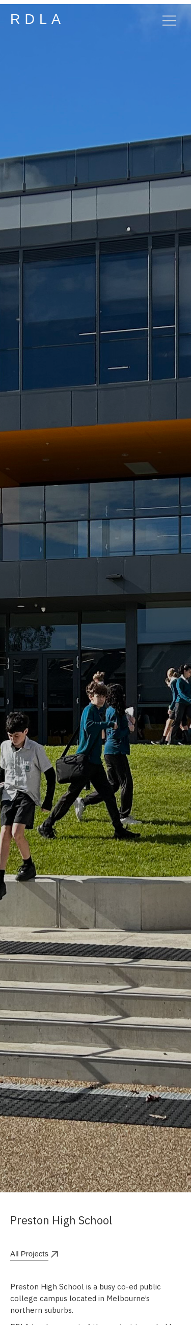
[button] (165, 19)
